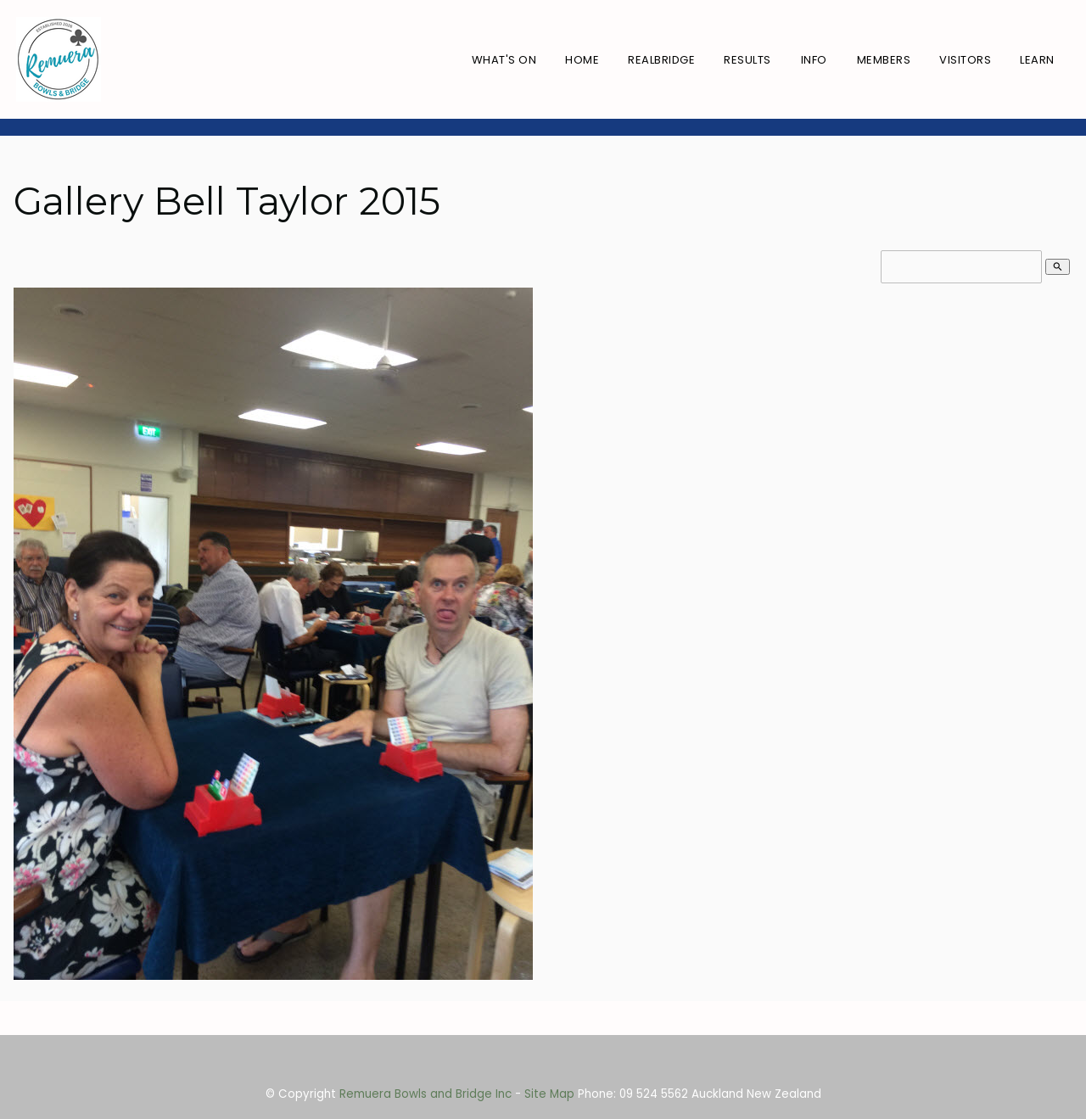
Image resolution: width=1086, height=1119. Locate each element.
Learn (1037, 60)
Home (582, 60)
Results (747, 60)
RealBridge (661, 60)
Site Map (549, 1094)
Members (884, 60)
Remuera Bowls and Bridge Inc (425, 1094)
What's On (504, 60)
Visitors (965, 60)
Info (814, 60)
